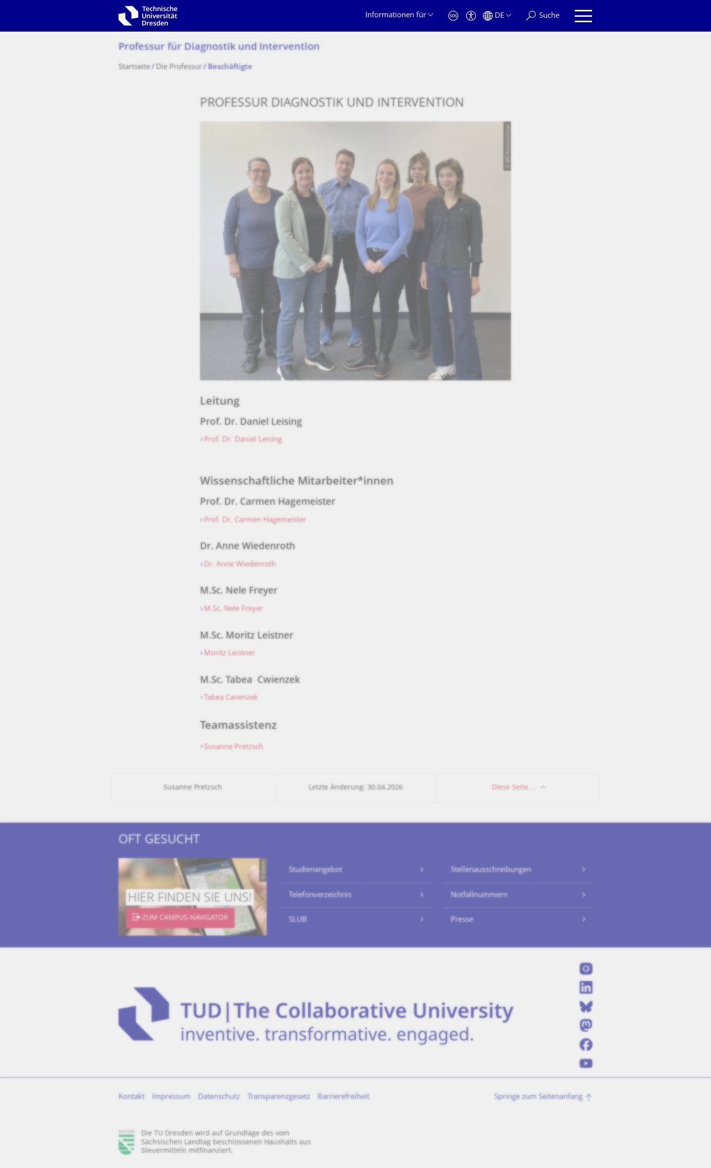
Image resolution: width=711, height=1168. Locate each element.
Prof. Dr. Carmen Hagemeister (255, 520)
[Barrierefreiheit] (471, 16)
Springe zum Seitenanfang (538, 1097)
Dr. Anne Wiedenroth (240, 564)
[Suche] (542, 16)
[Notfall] (453, 16)
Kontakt (131, 1097)
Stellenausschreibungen (491, 870)
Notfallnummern (479, 895)
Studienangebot (315, 870)
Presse (462, 920)
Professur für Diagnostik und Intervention (219, 47)
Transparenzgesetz (278, 1097)
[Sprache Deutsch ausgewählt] (497, 16)
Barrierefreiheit (343, 1097)
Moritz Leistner (230, 653)
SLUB (298, 920)
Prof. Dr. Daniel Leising (243, 440)
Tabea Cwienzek (231, 698)
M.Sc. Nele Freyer (233, 609)
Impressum (171, 1097)
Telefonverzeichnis (320, 895)
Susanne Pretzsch (233, 747)
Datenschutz (219, 1097)
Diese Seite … (514, 788)
